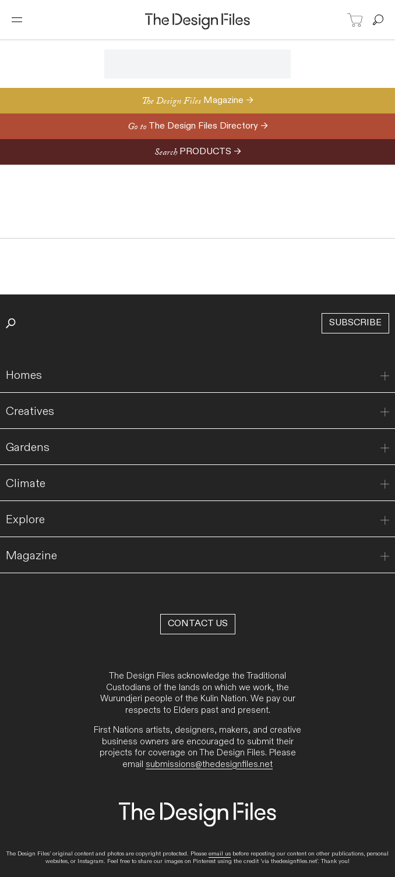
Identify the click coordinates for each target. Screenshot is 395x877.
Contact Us (198, 623)
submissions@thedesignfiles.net (209, 764)
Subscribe (355, 323)
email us (220, 854)
